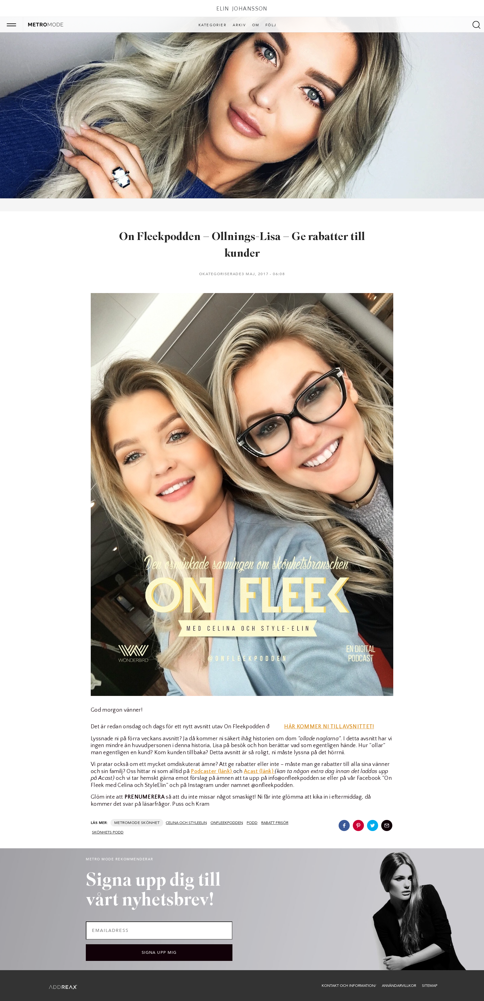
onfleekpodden (227, 822)
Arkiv (239, 25)
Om (255, 25)
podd (252, 822)
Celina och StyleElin (186, 822)
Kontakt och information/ (349, 985)
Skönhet (150, 822)
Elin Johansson (242, 9)
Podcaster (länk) (212, 771)
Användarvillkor (399, 985)
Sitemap (429, 985)
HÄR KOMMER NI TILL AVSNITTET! (329, 727)
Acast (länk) (259, 771)
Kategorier (212, 25)
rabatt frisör (274, 822)
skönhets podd (107, 832)
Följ (270, 25)
